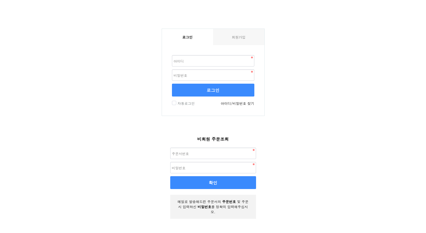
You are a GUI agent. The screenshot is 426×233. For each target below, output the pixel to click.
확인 (213, 183)
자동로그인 (185, 103)
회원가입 (238, 37)
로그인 (213, 90)
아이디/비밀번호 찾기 (237, 103)
